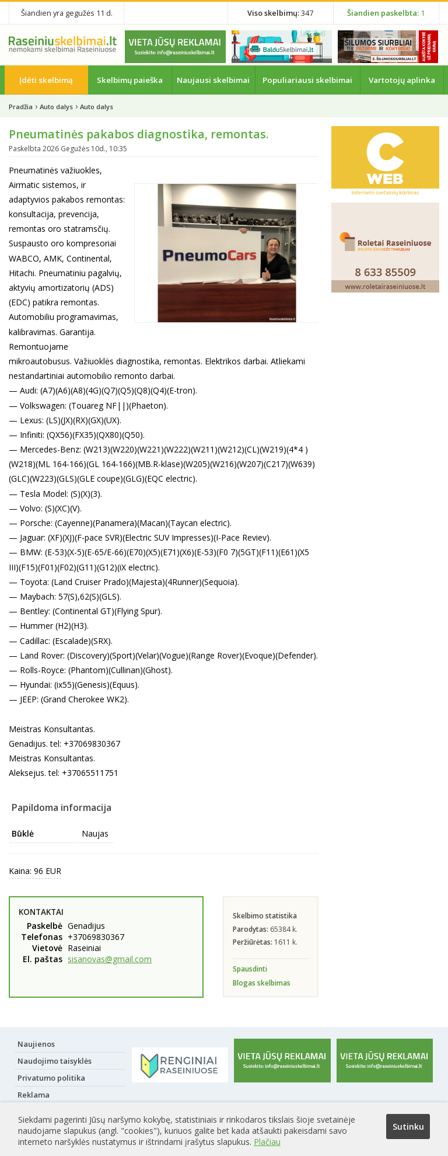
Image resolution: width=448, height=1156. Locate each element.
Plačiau (267, 1141)
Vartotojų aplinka (402, 80)
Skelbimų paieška (130, 80)
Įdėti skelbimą (46, 80)
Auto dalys (56, 106)
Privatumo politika (51, 1078)
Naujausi (213, 80)
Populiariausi (307, 80)
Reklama (34, 1094)
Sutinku (408, 1126)
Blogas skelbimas (261, 983)
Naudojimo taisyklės (55, 1061)
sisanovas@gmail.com (110, 959)
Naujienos (36, 1044)
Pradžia (21, 106)
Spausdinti (250, 969)
